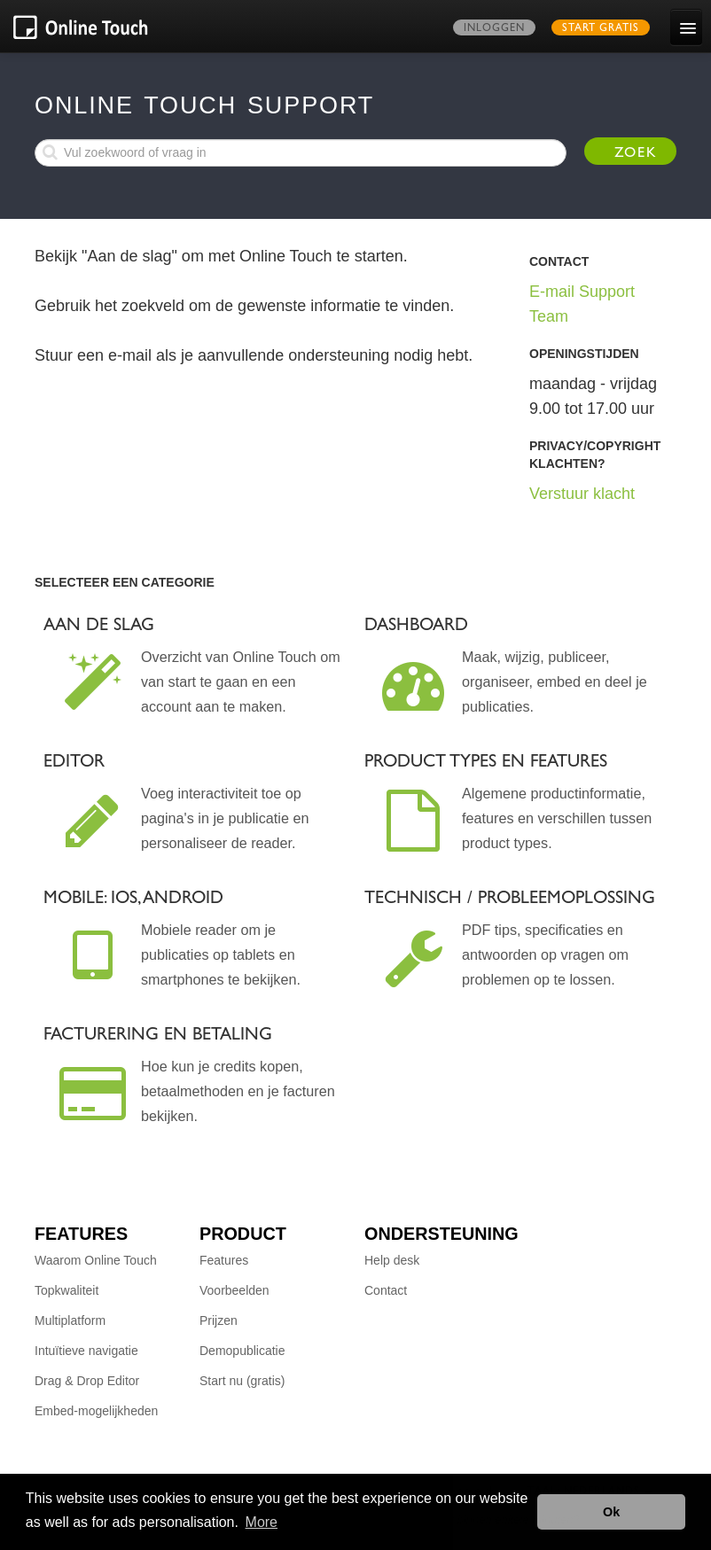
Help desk (391, 1260)
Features (223, 1260)
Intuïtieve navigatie (86, 1351)
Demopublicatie (242, 1351)
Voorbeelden (234, 1290)
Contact (385, 1290)
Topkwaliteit (66, 1290)
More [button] (261, 1522)
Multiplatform (70, 1320)
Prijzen (218, 1320)
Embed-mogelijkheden (96, 1411)
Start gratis (600, 29)
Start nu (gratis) (242, 1381)
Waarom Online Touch (96, 1260)
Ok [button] (611, 1512)
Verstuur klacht (582, 493)
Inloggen (494, 29)
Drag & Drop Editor (87, 1381)
